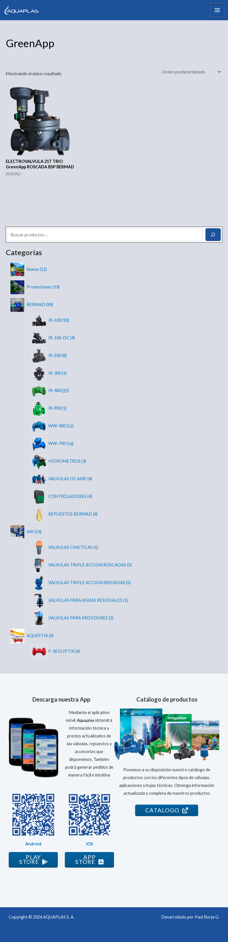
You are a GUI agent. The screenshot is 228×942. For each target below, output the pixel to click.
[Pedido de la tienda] (191, 72)
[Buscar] (213, 234)
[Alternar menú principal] (217, 10)
